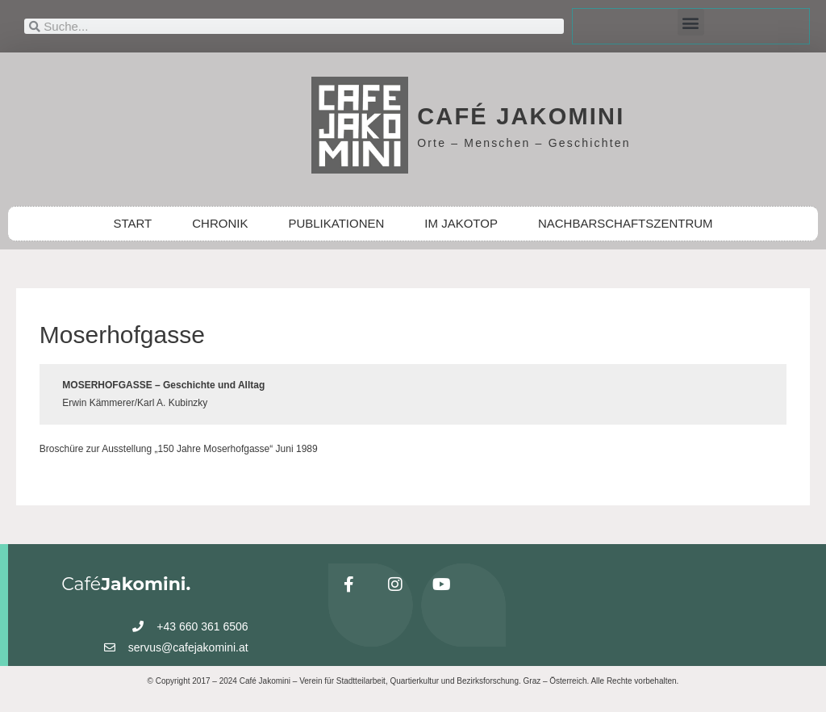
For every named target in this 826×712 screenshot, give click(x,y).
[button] (691, 22)
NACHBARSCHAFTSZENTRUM (625, 223)
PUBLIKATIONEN (336, 223)
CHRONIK (220, 223)
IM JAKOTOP (461, 223)
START (132, 223)
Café (125, 584)
